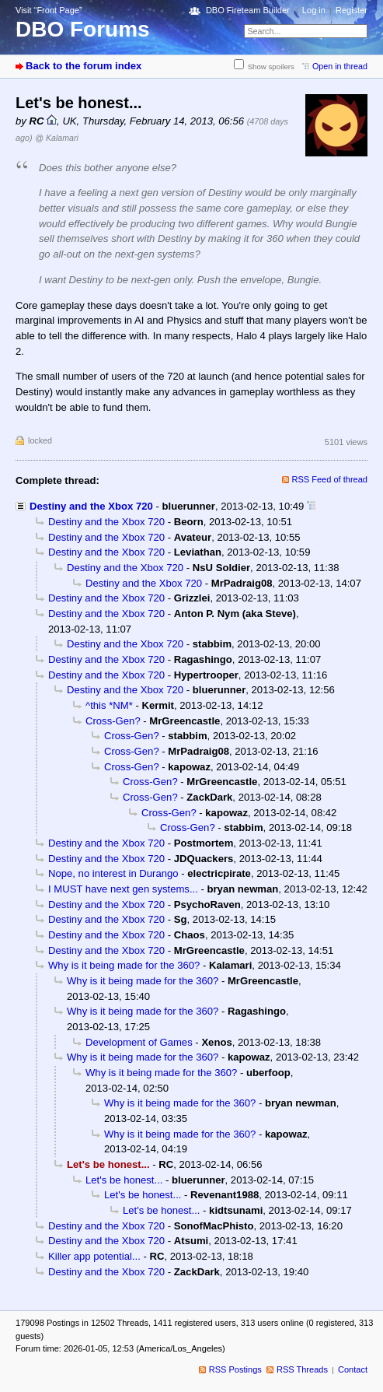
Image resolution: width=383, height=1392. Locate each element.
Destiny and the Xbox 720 (91, 506)
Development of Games (139, 1042)
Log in (314, 10)
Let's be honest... (123, 1180)
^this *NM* (109, 705)
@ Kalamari (56, 137)
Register (351, 10)
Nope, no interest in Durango (113, 873)
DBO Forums (83, 29)
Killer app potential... (94, 1256)
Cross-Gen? (113, 721)
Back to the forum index (83, 66)
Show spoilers (271, 66)
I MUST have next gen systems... (123, 889)
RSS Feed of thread (330, 479)
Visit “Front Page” (49, 10)
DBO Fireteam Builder (248, 10)
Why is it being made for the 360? (124, 965)
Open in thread (339, 66)
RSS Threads (302, 1369)
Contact (352, 1369)
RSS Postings (235, 1369)
